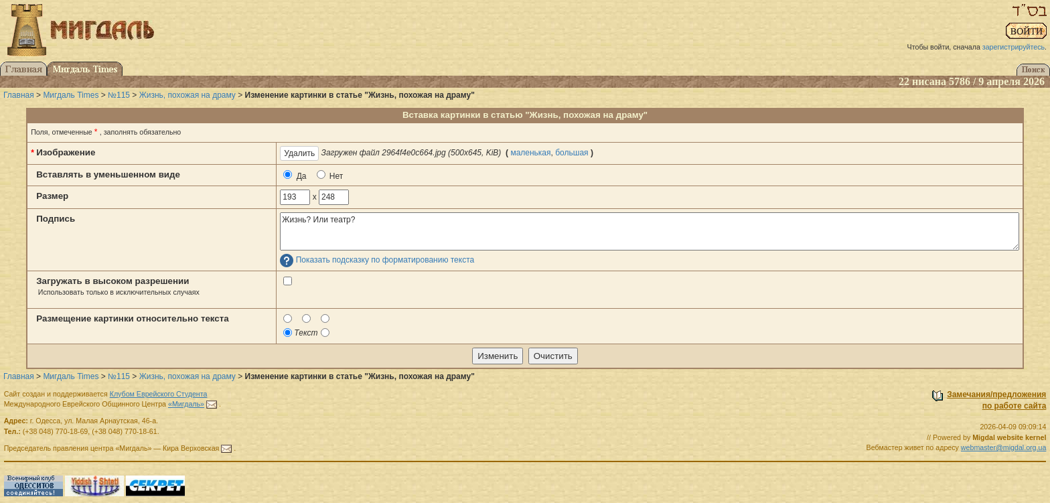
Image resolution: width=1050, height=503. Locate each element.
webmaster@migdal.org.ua (1004, 447)
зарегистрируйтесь (1013, 47)
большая (571, 152)
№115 (119, 95)
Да (294, 175)
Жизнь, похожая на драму (187, 95)
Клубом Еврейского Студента (159, 394)
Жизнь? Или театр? (649, 231)
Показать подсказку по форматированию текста (385, 260)
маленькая (530, 152)
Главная (18, 95)
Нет (330, 175)
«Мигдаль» (186, 404)
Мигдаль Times (70, 95)
